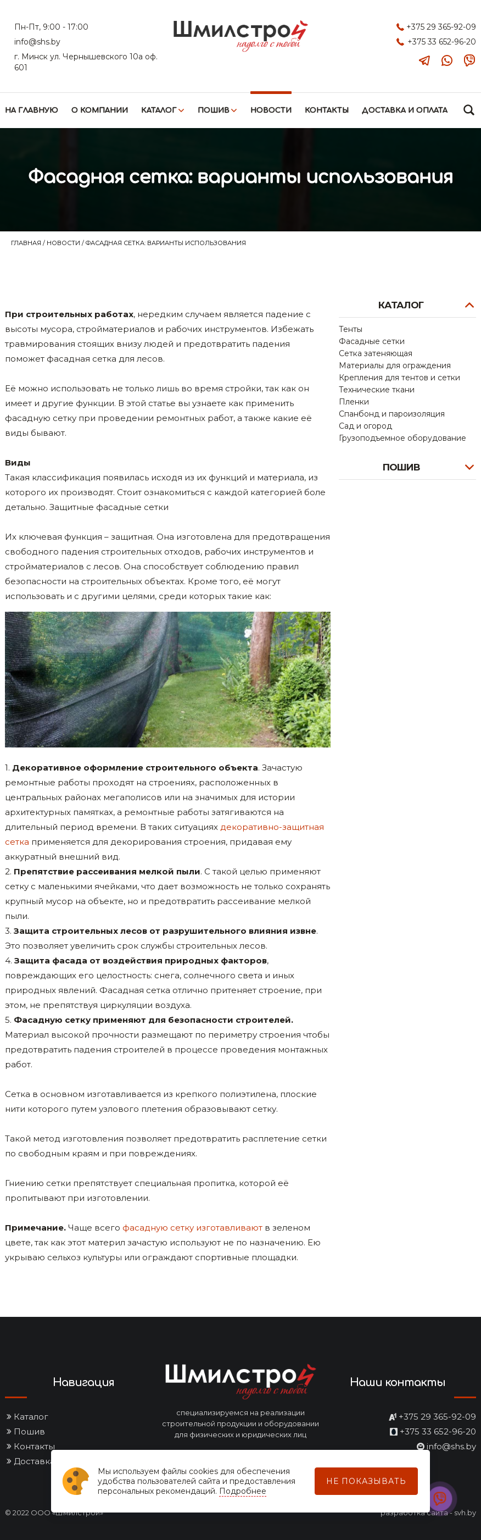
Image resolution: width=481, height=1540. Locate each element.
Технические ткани (377, 390)
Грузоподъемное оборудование (402, 438)
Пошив (214, 110)
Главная (27, 243)
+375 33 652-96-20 (441, 42)
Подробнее (242, 1491)
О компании (99, 110)
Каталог (159, 110)
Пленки (354, 402)
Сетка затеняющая (375, 353)
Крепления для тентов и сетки (399, 378)
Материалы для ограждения (395, 365)
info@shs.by (37, 42)
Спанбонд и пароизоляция (392, 414)
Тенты (350, 329)
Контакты (327, 110)
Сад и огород (365, 426)
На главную (31, 110)
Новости (271, 110)
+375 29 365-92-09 (441, 27)
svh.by (465, 1512)
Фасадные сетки (372, 341)
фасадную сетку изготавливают (192, 1227)
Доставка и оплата (405, 110)
